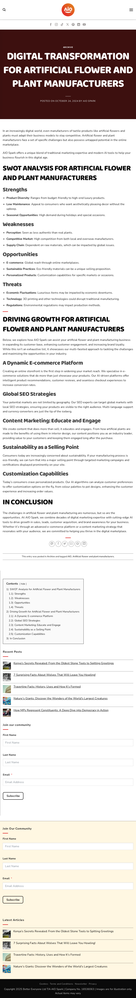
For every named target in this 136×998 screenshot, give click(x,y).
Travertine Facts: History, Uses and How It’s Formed (47, 686)
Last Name (9, 755)
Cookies (43, 983)
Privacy (93, 983)
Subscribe (13, 796)
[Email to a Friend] (71, 544)
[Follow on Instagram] (56, 24)
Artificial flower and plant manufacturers (93, 556)
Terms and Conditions (61, 983)
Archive (68, 47)
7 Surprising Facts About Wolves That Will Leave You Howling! (55, 675)
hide (23, 583)
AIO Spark (89, 101)
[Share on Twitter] (65, 544)
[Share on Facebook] (58, 544)
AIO (69, 556)
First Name (9, 735)
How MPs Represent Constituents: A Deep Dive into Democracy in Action (61, 710)
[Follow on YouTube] (84, 24)
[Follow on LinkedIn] (78, 24)
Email (6, 774)
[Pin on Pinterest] (78, 544)
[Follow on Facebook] (50, 24)
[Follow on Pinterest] (73, 24)
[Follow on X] (67, 24)
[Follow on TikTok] (62, 24)
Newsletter (81, 983)
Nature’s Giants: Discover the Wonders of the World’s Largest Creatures (61, 698)
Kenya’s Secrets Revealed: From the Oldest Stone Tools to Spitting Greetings (64, 663)
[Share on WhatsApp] (52, 544)
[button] (4, 9)
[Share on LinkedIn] (84, 544)
